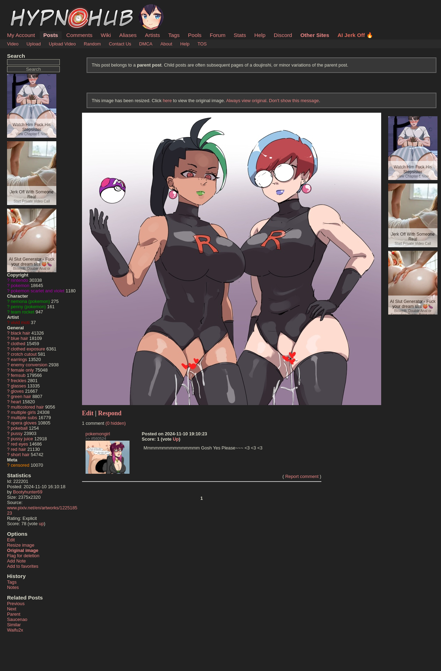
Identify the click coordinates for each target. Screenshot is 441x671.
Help (260, 35)
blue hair (19, 338)
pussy (17, 433)
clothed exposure (28, 349)
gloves (17, 391)
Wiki (106, 35)
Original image (22, 550)
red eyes (19, 444)
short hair (20, 454)
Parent (13, 614)
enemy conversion (29, 364)
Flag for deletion (23, 555)
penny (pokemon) (28, 306)
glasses (18, 386)
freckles (18, 380)
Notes (13, 587)
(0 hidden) (116, 423)
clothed (18, 343)
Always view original (246, 100)
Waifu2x (15, 630)
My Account (21, 35)
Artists (152, 35)
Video (13, 43)
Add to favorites (22, 566)
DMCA (145, 43)
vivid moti (20, 322)
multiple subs (24, 417)
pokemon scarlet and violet (37, 290)
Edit (11, 539)
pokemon (20, 285)
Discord (283, 35)
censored (20, 465)
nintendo (19, 280)
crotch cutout (24, 354)
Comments (79, 35)
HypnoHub (26, 8)
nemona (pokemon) (30, 301)
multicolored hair (27, 407)
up (41, 523)
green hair (21, 396)
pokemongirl (98, 433)
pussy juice (22, 438)
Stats (240, 35)
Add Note (16, 561)
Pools (194, 35)
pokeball (19, 428)
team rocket (22, 312)
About (166, 43)
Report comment (302, 476)
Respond (110, 413)
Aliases (128, 35)
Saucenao (17, 619)
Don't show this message (294, 100)
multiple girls (23, 412)
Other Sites (314, 35)
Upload (33, 43)
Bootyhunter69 (27, 492)
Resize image (20, 545)
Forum (217, 35)
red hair (18, 449)
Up (176, 439)
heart (16, 401)
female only (22, 370)
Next (11, 608)
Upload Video (62, 43)
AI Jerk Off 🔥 (355, 35)
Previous (16, 603)
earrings (19, 359)
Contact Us (120, 43)
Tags (173, 35)
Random (92, 43)
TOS (202, 43)
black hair (20, 333)
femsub (18, 375)
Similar (14, 624)
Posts (50, 35)
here (167, 100)
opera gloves (24, 422)
